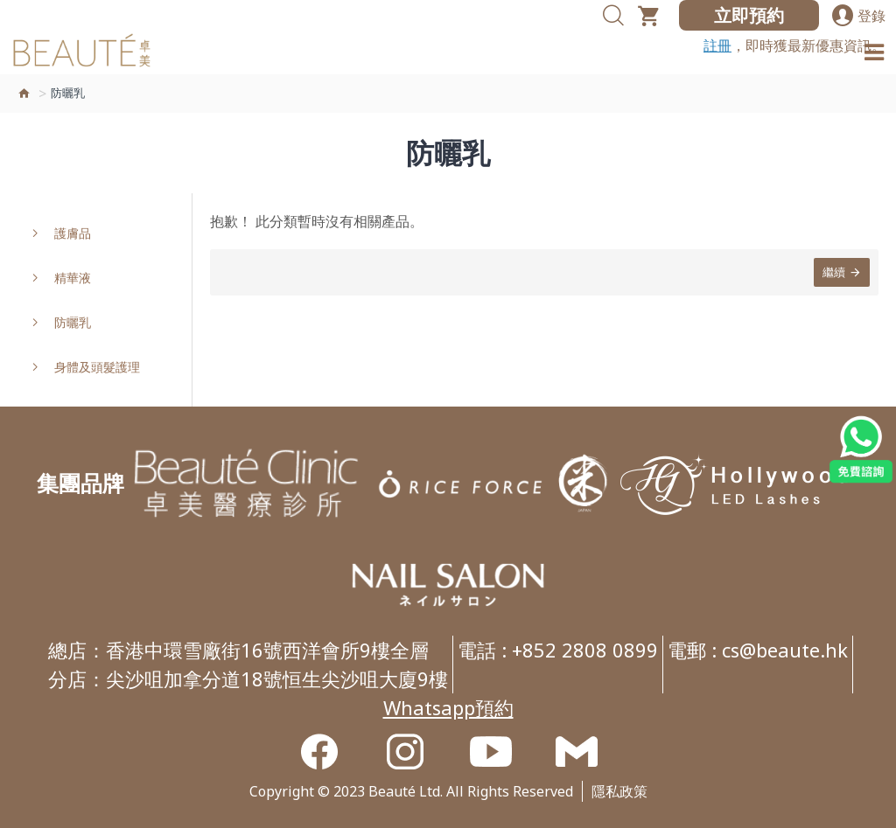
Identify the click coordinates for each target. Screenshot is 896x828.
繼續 (833, 272)
